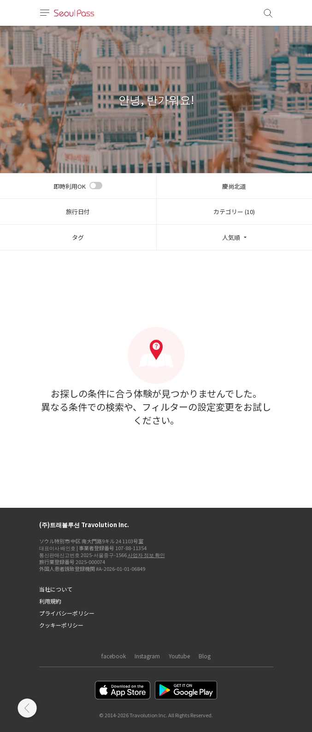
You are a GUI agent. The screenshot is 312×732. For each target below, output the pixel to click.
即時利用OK (69, 186)
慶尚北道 (234, 186)
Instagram (147, 656)
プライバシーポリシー (66, 613)
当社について (55, 589)
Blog (205, 656)
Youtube (179, 656)
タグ (78, 237)
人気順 (231, 237)
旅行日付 (78, 211)
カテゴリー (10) (234, 211)
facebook (113, 656)
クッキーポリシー (61, 625)
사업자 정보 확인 (146, 554)
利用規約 (50, 601)
